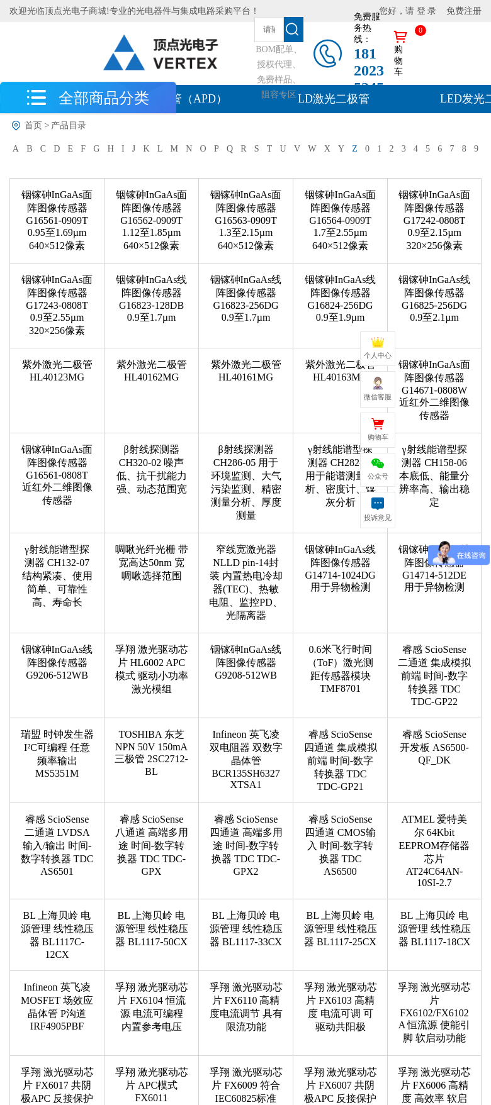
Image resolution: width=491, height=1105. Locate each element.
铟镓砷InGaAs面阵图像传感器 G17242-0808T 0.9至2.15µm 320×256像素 (434, 220)
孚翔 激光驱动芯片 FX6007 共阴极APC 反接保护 (340, 1085)
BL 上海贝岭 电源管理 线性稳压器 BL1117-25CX (340, 928)
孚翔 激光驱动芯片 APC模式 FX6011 (151, 1085)
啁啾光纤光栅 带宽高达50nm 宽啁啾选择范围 (151, 562)
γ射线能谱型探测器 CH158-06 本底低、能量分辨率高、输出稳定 (434, 476)
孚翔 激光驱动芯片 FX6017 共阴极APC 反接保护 (57, 1085)
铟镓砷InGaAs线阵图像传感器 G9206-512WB (57, 662)
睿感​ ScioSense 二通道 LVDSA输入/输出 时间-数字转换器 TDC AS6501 (57, 845)
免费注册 (464, 11)
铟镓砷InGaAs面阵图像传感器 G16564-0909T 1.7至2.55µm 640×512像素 (340, 220)
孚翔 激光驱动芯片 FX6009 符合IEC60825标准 (246, 1085)
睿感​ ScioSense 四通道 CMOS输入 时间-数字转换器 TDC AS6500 (340, 845)
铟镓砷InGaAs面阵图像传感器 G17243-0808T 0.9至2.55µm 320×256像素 (57, 305)
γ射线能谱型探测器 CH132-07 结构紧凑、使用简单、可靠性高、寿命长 (57, 576)
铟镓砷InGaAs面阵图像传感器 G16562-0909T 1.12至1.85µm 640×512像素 (152, 220)
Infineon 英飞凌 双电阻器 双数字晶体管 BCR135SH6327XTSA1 (246, 759)
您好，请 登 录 (407, 11)
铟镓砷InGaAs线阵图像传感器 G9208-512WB (246, 662)
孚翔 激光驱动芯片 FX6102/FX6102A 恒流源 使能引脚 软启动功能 (434, 1012)
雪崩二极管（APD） (176, 98)
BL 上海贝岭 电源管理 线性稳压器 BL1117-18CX (434, 928)
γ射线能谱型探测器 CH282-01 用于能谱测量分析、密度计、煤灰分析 (340, 476)
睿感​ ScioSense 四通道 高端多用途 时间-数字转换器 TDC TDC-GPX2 (246, 845)
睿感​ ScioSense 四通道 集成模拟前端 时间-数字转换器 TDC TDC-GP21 (340, 760)
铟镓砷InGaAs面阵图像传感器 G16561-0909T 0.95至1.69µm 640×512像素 (57, 220)
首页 (33, 125)
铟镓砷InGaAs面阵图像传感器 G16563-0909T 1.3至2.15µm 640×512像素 (246, 220)
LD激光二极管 (334, 98)
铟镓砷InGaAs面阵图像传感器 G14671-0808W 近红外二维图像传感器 (434, 390)
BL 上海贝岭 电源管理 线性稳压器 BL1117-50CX (151, 928)
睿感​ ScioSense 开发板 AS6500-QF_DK (434, 747)
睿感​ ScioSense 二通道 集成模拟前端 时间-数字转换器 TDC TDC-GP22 (434, 675)
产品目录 (68, 125)
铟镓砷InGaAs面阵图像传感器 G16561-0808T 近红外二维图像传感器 (57, 475)
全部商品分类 (104, 97)
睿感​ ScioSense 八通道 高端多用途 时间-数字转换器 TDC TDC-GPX (151, 845)
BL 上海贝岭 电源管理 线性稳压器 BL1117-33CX (246, 928)
